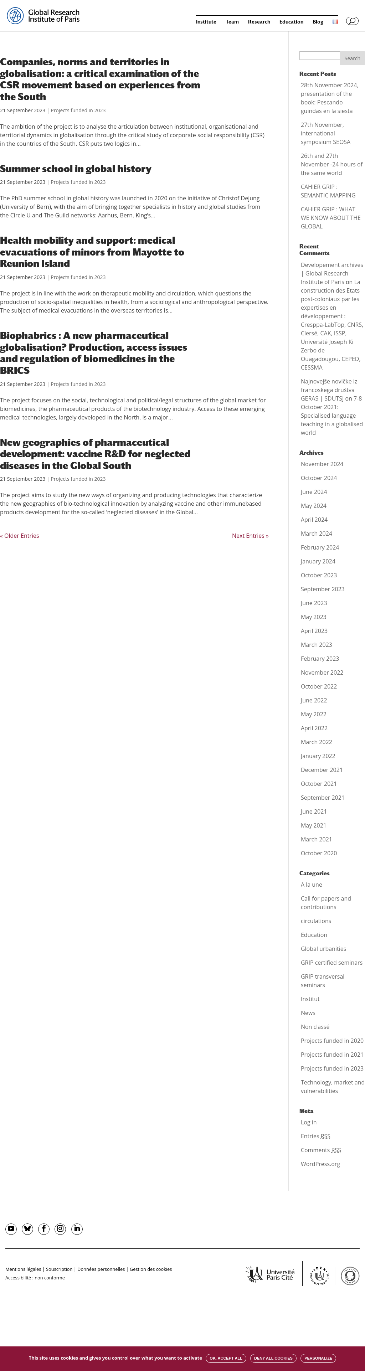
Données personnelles (101, 1269)
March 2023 (316, 645)
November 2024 (322, 464)
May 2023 (314, 617)
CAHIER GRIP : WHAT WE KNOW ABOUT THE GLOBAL (331, 217)
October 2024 (319, 478)
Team (232, 22)
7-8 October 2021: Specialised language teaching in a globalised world (332, 416)
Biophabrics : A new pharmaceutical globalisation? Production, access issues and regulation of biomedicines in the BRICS (93, 353)
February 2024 (320, 547)
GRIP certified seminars (332, 963)
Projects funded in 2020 (332, 1041)
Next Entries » (250, 536)
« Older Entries (19, 536)
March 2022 (316, 742)
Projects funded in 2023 (78, 110)
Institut (310, 999)
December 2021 (322, 770)
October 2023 (319, 575)
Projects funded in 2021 (332, 1054)
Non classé (315, 1027)
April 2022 (314, 728)
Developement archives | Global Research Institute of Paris (332, 273)
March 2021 (316, 839)
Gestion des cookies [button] (151, 1269)
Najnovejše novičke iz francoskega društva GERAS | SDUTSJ (329, 389)
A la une (311, 884)
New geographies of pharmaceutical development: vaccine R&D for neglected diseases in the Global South (95, 454)
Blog (318, 22)
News (308, 1013)
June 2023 (314, 603)
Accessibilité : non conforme (35, 1277)
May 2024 (314, 506)
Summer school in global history (75, 168)
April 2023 (314, 631)
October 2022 (319, 686)
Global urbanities (323, 949)
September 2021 (323, 798)
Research (259, 22)
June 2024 (314, 492)
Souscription (59, 1269)
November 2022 (322, 672)
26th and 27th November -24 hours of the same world (332, 164)
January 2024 (318, 561)
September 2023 (323, 589)
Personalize (318, 1358)
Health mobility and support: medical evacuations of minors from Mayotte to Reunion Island (92, 251)
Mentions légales (23, 1269)
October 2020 (319, 853)
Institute (206, 22)
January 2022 (318, 756)
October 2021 (319, 784)
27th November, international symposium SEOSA (325, 133)
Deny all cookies (273, 1358)
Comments (321, 1150)
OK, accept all (226, 1358)
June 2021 (314, 811)
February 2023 (320, 659)
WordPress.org (320, 1164)
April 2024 (314, 520)
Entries (315, 1136)
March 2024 (316, 533)
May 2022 (314, 714)
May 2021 (314, 825)
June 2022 (314, 700)
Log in (309, 1122)
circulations (316, 921)
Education (291, 22)
